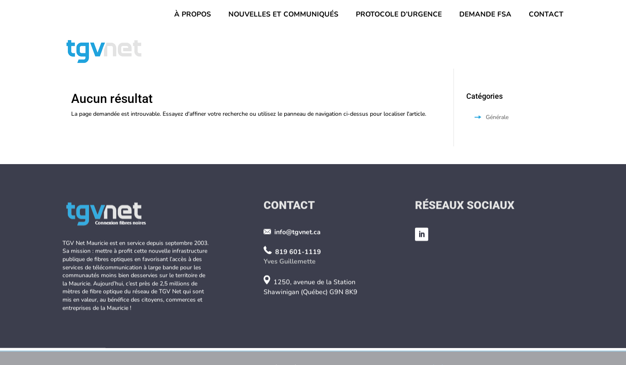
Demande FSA (485, 15)
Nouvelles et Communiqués (283, 15)
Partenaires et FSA (525, 50)
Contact (546, 15)
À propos (192, 15)
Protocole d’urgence (399, 15)
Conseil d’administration (237, 50)
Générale (497, 117)
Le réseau (322, 50)
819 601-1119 (298, 281)
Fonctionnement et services (414, 50)
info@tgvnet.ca (297, 261)
